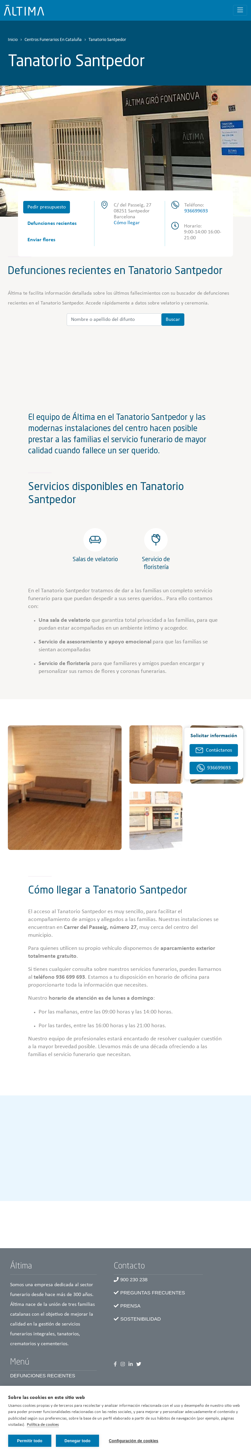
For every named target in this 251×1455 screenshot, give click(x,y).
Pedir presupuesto (46, 207)
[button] (65, 787)
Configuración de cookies (134, 1441)
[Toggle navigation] (240, 10)
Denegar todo (77, 1441)
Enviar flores (41, 240)
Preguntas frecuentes (152, 1292)
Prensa (130, 1305)
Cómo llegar (127, 223)
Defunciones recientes (51, 223)
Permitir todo (29, 1441)
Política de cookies (43, 1425)
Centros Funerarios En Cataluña (53, 39)
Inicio (13, 39)
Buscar (173, 319)
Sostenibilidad (140, 1319)
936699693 (196, 211)
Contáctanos (219, 750)
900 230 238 (133, 1279)
